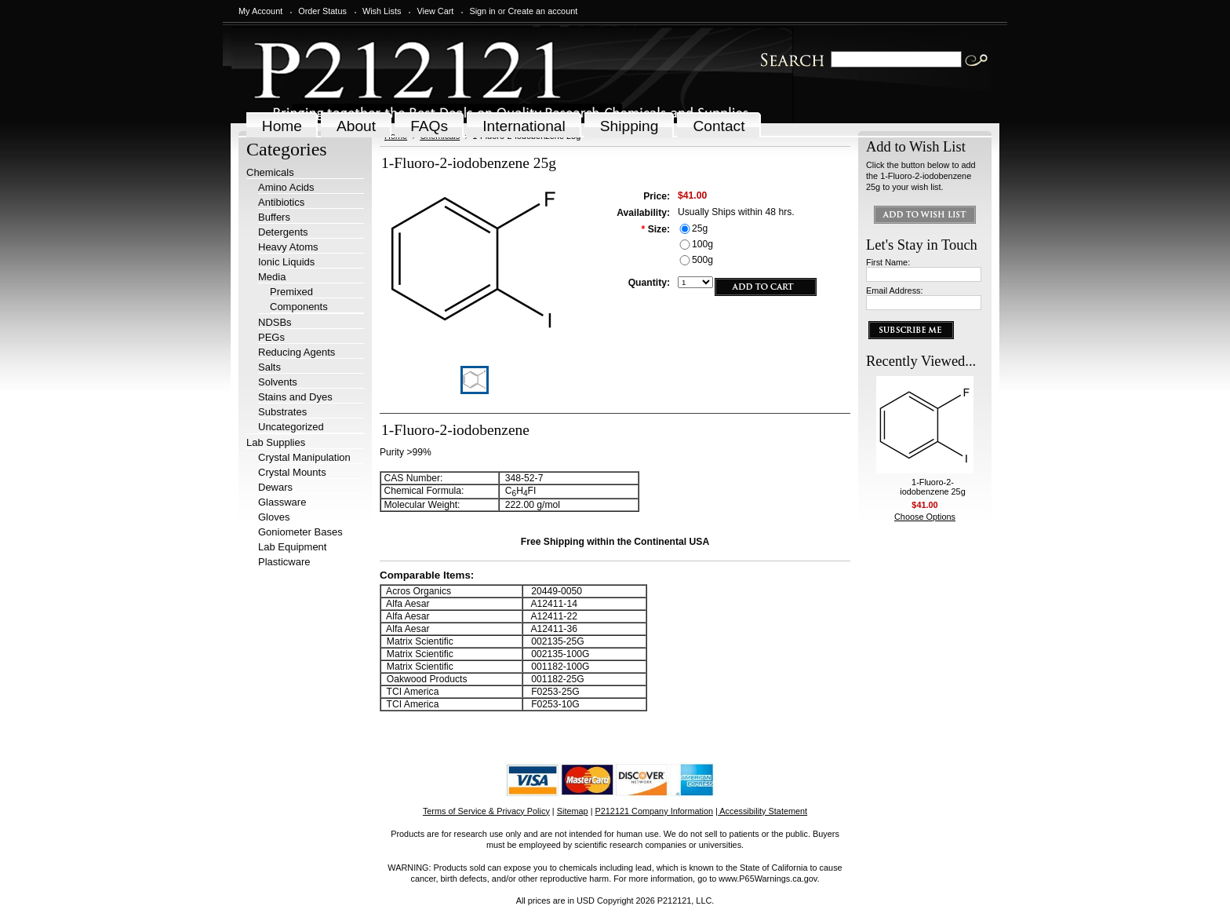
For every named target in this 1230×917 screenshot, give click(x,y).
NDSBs (275, 322)
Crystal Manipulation (304, 457)
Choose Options (924, 516)
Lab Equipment (292, 547)
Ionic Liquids (286, 262)
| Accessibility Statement (761, 811)
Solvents (277, 382)
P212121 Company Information (654, 811)
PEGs (271, 337)
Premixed (291, 292)
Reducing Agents (296, 352)
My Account (260, 11)
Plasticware (284, 562)
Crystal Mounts (292, 472)
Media (272, 277)
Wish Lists (382, 11)
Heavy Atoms (288, 247)
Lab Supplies (275, 442)
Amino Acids (286, 187)
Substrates (282, 412)
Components (299, 306)
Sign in (482, 11)
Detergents (283, 232)
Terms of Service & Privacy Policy (486, 811)
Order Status (322, 11)
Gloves (273, 517)
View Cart (435, 11)
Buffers (274, 217)
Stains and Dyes (295, 397)
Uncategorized (291, 427)
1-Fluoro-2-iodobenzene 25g (932, 486)
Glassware (282, 502)
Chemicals (270, 172)
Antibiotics (281, 202)
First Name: (888, 262)
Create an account (542, 11)
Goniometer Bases (300, 532)
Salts (269, 367)
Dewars (275, 487)
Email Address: (894, 290)
